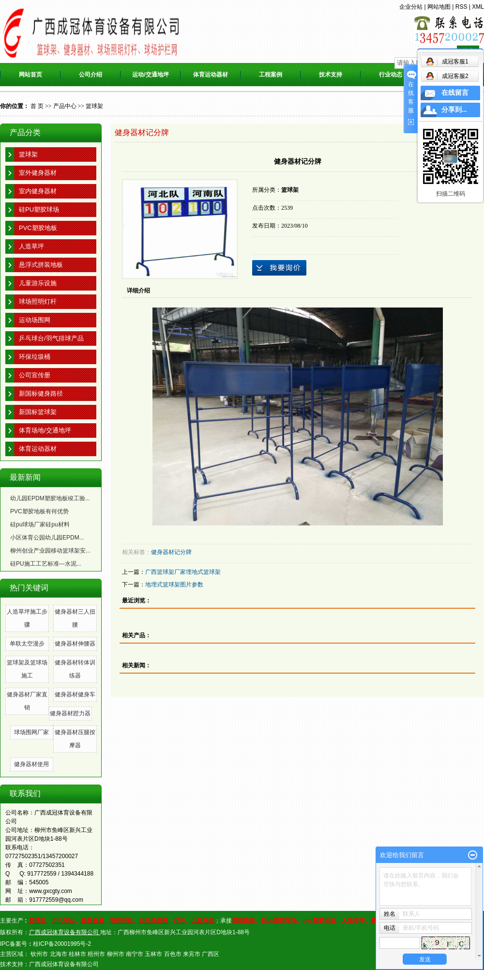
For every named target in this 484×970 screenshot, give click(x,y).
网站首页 (30, 74)
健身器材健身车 (75, 694)
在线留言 (455, 92)
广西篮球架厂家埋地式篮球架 (183, 572)
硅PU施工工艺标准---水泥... (45, 563)
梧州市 (96, 954)
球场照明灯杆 (38, 301)
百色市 (173, 954)
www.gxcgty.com (50, 891)
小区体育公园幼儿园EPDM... (47, 537)
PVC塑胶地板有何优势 (39, 511)
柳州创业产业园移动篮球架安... (50, 550)
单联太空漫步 (27, 643)
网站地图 (439, 6)
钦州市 (39, 954)
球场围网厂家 (31, 732)
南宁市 (134, 954)
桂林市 (77, 954)
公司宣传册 (34, 375)
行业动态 (390, 74)
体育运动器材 (210, 74)
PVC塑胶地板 (38, 227)
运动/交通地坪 (150, 74)
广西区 (210, 954)
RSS (461, 6)
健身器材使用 (31, 764)
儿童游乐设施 (38, 283)
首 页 (37, 106)
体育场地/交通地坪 (45, 430)
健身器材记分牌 (171, 552)
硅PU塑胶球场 (39, 209)
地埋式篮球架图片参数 (174, 584)
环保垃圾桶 (34, 356)
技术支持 (330, 74)
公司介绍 (90, 74)
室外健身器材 (38, 172)
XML (478, 6)
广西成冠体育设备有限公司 (64, 964)
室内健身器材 (38, 191)
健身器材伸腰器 (75, 643)
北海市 (58, 954)
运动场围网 (34, 319)
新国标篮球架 (38, 412)
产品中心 (64, 106)
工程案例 (270, 74)
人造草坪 (31, 246)
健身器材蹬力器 (70, 713)
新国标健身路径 (41, 393)
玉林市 (153, 954)
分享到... (454, 109)
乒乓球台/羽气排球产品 (51, 338)
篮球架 (94, 106)
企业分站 (411, 6)
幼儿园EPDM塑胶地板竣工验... (50, 498)
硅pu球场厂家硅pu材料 (40, 524)
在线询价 (279, 268)
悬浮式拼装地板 (41, 264)
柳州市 (115, 954)
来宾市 (191, 954)
